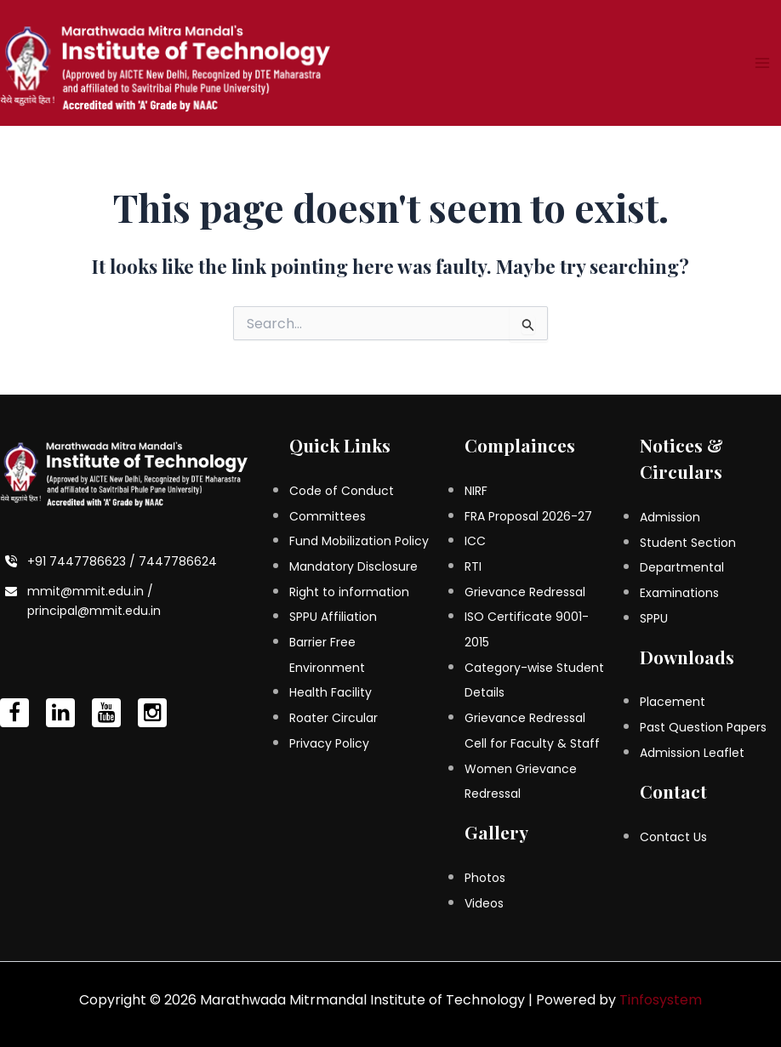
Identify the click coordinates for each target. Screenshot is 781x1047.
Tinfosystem (660, 1000)
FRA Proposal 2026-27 (528, 516)
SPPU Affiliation (333, 616)
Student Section (688, 542)
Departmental (682, 567)
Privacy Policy (329, 743)
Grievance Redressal (525, 591)
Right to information (349, 591)
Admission (670, 517)
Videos (484, 903)
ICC (475, 540)
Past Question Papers (703, 727)
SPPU (654, 618)
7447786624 (178, 561)
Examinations (679, 592)
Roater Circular (333, 717)
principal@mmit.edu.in (94, 610)
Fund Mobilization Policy (359, 540)
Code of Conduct (341, 490)
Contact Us (673, 836)
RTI (473, 566)
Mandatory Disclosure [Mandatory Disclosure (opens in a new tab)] (353, 566)
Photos (485, 877)
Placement (672, 701)
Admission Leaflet (692, 752)
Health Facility (330, 692)
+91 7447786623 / (83, 561)
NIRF (476, 490)
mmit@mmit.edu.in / (90, 591)
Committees (327, 516)
